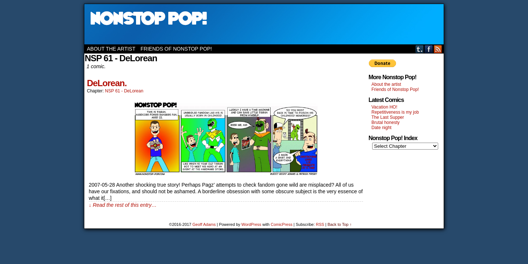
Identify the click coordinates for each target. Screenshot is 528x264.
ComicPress (281, 224)
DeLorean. (106, 83)
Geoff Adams (204, 224)
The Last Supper (387, 117)
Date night (381, 127)
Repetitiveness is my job (395, 112)
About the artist (111, 49)
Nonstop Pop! (264, 24)
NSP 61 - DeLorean (124, 91)
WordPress (251, 224)
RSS (438, 49)
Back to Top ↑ (339, 224)
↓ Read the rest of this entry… (123, 205)
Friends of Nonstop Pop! (176, 49)
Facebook (428, 49)
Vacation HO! (384, 107)
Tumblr (419, 49)
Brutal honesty (385, 122)
